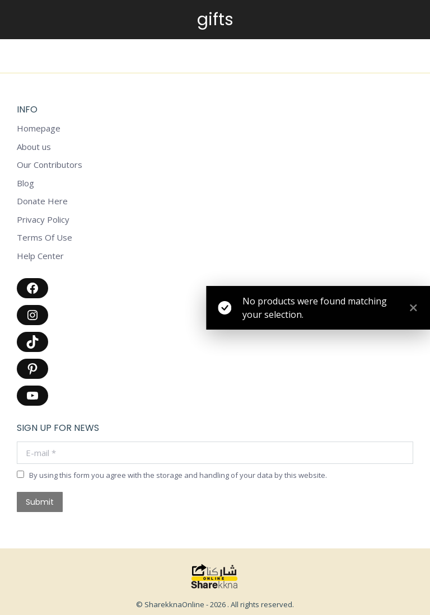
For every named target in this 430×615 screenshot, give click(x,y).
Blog (25, 183)
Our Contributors (49, 164)
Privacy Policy (43, 219)
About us (34, 147)
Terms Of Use (44, 237)
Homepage (38, 128)
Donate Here (42, 201)
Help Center (40, 256)
